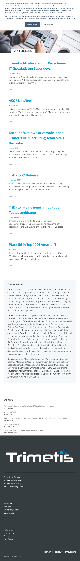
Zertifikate (8, 539)
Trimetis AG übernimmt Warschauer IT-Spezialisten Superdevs (29, 406)
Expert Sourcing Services (15, 486)
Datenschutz (70, 552)
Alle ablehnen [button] (48, 24)
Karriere (7, 506)
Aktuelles (8, 503)
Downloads (9, 513)
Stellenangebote (11, 509)
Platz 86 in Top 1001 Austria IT (32, 244)
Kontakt (47, 552)
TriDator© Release (24, 175)
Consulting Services (12, 477)
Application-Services (13, 480)
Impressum (58, 552)
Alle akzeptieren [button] (32, 24)
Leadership (9, 533)
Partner (7, 536)
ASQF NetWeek (21, 100)
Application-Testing (12, 483)
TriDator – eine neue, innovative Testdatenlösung (23, 430)
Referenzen (9, 530)
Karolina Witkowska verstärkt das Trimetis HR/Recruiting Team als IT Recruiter (36, 137)
